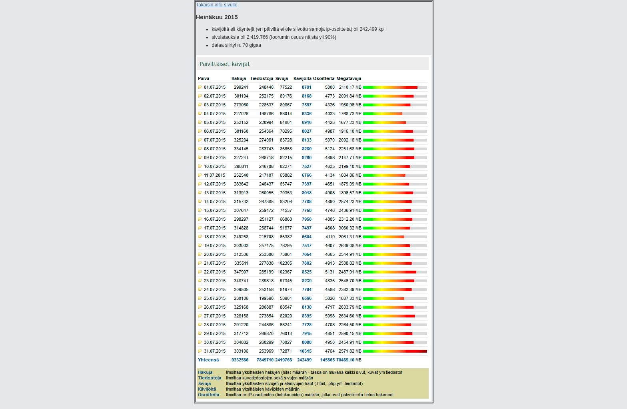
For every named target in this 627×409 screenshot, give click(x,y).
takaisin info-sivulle (217, 5)
